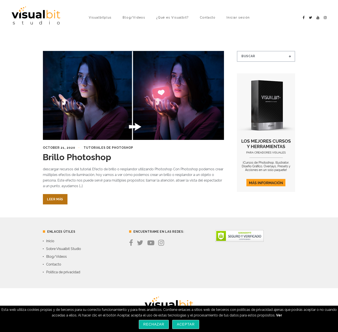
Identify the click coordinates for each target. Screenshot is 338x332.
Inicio (50, 241)
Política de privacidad (63, 272)
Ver (279, 315)
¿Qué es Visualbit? (172, 17)
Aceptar (186, 324)
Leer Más (55, 199)
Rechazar (153, 324)
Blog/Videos (134, 17)
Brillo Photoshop (77, 157)
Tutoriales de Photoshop (108, 147)
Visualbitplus (100, 17)
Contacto (208, 17)
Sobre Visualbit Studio (63, 249)
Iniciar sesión (238, 17)
